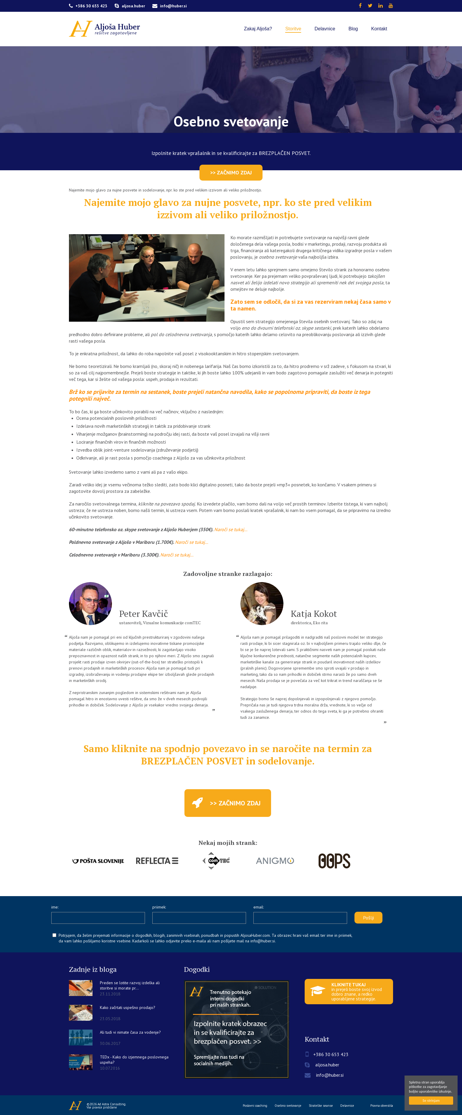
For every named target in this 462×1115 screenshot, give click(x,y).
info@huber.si (169, 6)
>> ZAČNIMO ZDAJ (231, 172)
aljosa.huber (130, 6)
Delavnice (347, 1105)
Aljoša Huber (75, 1105)
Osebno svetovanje (288, 1105)
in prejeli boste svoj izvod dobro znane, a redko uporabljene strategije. (346, 992)
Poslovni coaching (255, 1105)
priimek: (159, 907)
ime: (54, 907)
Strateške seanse (321, 1105)
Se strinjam (431, 1100)
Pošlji (368, 918)
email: (258, 907)
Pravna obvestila (381, 1105)
